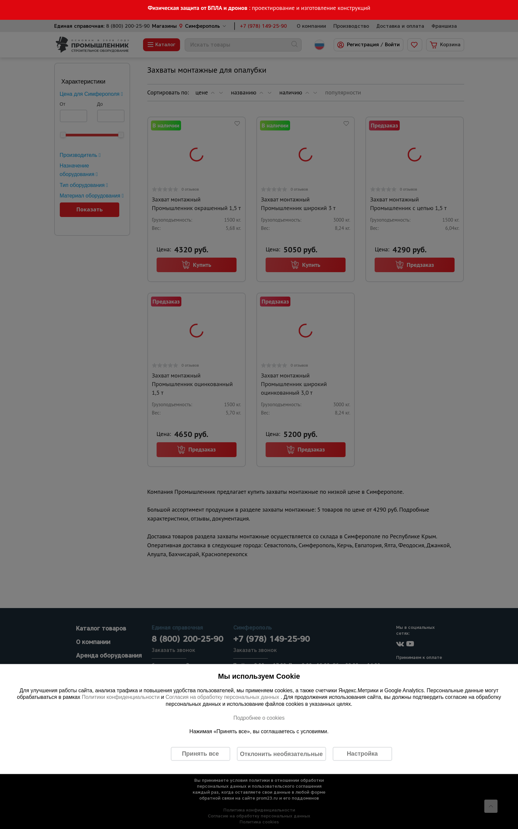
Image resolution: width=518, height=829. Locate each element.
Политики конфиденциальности (121, 697)
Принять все (200, 753)
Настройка (362, 753)
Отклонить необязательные (281, 753)
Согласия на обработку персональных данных (223, 697)
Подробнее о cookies (258, 717)
